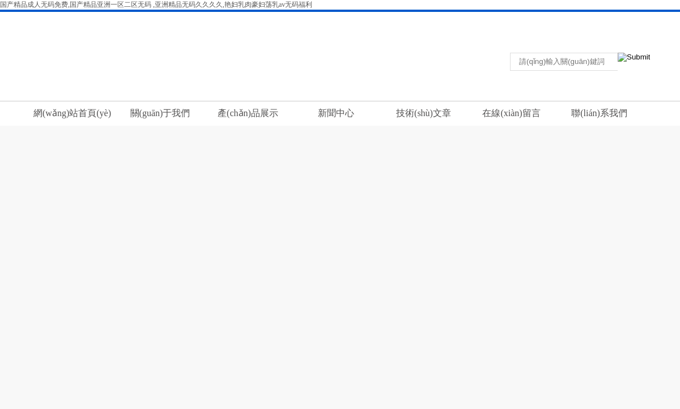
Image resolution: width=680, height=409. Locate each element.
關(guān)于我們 (160, 113)
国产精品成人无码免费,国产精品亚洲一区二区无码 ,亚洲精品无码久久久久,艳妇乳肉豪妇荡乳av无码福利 (156, 4)
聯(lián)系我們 (579, 19)
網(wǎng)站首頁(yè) (72, 113)
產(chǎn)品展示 (248, 113)
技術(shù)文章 (423, 113)
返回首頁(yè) (535, 19)
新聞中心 (336, 113)
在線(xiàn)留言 (511, 113)
